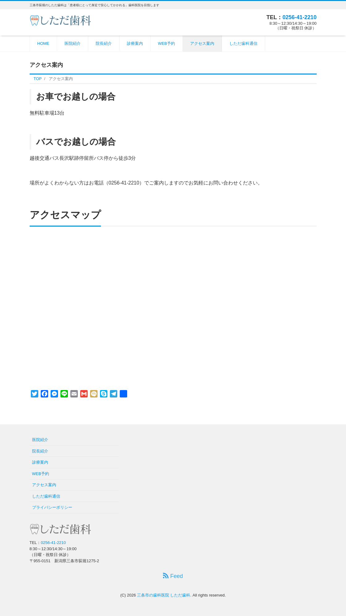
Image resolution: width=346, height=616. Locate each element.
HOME (43, 43)
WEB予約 (166, 43)
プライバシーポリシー (52, 507)
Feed (173, 576)
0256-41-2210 (299, 17)
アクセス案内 (202, 43)
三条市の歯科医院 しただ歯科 (163, 595)
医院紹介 (73, 43)
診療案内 (135, 43)
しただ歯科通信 (243, 43)
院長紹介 (104, 43)
